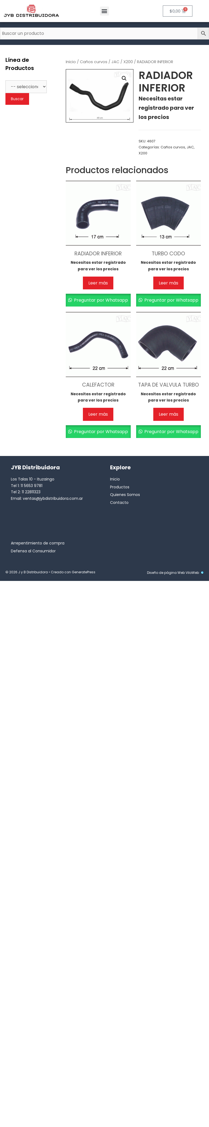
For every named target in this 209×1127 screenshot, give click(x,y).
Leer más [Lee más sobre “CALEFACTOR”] (98, 414)
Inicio (71, 62)
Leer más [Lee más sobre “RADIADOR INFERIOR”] (98, 283)
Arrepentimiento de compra (37, 543)
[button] (104, 11)
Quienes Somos (125, 494)
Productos (119, 487)
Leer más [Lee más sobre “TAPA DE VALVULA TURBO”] (168, 414)
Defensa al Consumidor (33, 551)
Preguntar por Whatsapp (100, 300)
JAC (115, 62)
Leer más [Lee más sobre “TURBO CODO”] (168, 283)
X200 (128, 62)
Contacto (119, 502)
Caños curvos (93, 62)
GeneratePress (83, 572)
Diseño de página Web (166, 572)
